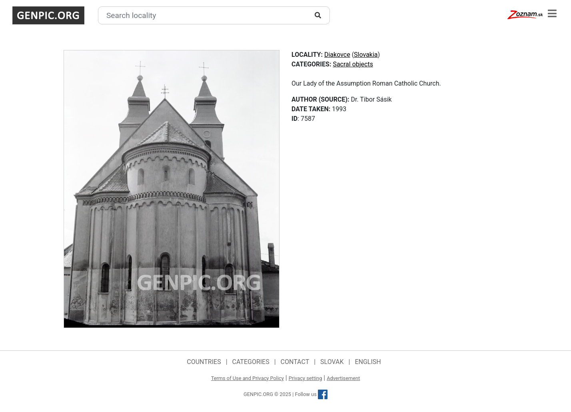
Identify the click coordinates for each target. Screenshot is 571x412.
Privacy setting (305, 378)
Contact (295, 362)
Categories (251, 362)
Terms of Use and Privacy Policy (247, 378)
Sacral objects (353, 64)
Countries (204, 362)
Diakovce (337, 54)
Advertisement (343, 378)
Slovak (332, 362)
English (368, 362)
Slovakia (365, 54)
